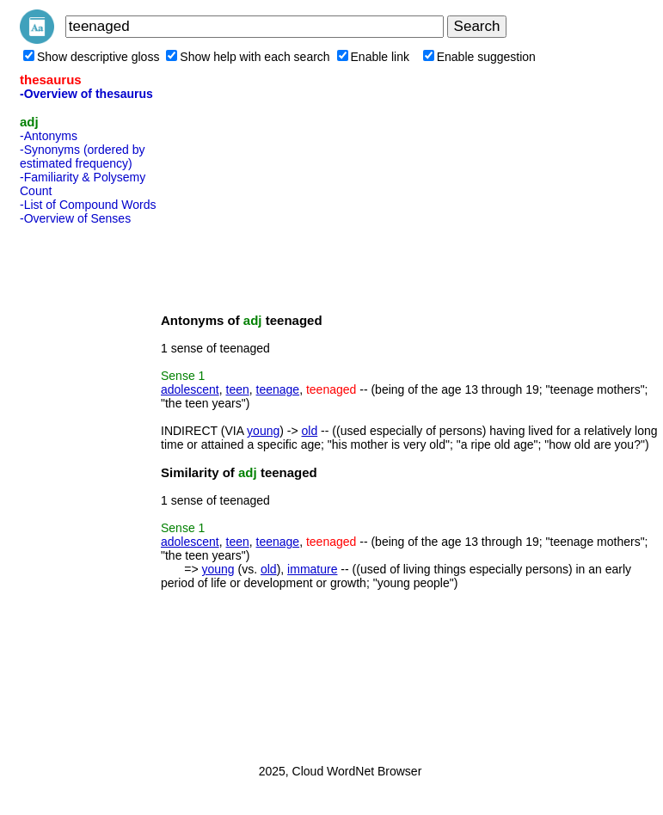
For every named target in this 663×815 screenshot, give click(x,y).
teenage (278, 389)
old (310, 431)
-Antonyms (48, 136)
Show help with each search (247, 57)
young (263, 431)
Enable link (373, 57)
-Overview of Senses (75, 218)
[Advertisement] (88, 489)
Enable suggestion (479, 57)
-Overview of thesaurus (86, 94)
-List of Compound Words (88, 204)
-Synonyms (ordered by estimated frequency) (82, 156)
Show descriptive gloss (91, 57)
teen (237, 389)
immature (312, 569)
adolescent (190, 389)
